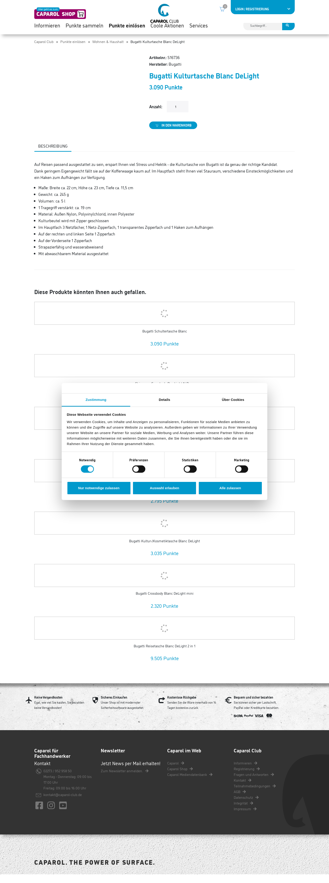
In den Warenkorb (173, 134)
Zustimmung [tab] (96, 399)
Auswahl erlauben (164, 488)
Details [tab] (164, 399)
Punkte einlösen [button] (127, 32)
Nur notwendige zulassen (98, 488)
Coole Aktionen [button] (167, 32)
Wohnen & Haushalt (108, 50)
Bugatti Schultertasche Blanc (164, 339)
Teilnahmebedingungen (255, 794)
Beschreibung (53, 154)
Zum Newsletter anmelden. (125, 779)
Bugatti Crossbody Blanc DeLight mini (165, 601)
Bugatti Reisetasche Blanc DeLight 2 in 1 (164, 654)
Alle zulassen (230, 488)
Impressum (245, 817)
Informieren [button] (47, 32)
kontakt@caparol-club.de (62, 803)
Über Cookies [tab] (233, 399)
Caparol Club (43, 50)
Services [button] (198, 32)
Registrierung (247, 777)
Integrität (243, 811)
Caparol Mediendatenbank (189, 783)
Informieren (245, 771)
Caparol (175, 771)
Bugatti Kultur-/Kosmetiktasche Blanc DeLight (164, 549)
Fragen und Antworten (254, 783)
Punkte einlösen (72, 50)
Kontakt (242, 788)
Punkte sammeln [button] (84, 32)
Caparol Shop (180, 777)
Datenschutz (246, 805)
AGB (240, 800)
